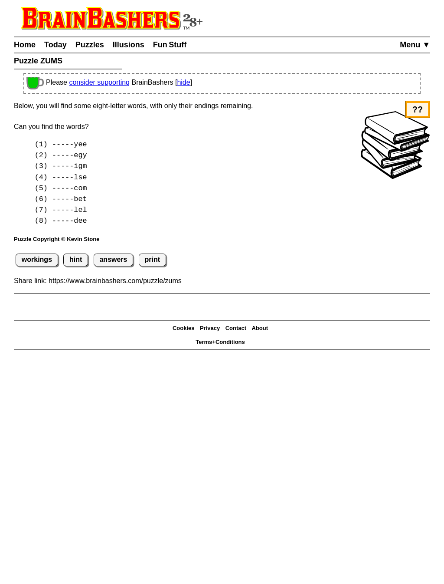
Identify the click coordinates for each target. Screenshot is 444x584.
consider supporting (99, 82)
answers (113, 259)
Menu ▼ (415, 44)
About (260, 328)
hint (75, 259)
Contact (235, 328)
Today (55, 44)
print (152, 259)
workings (37, 259)
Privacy (210, 328)
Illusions (128, 44)
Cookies (184, 328)
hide (183, 82)
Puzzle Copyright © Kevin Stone (56, 239)
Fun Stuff (170, 44)
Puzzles (89, 44)
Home (25, 44)
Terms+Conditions (220, 342)
